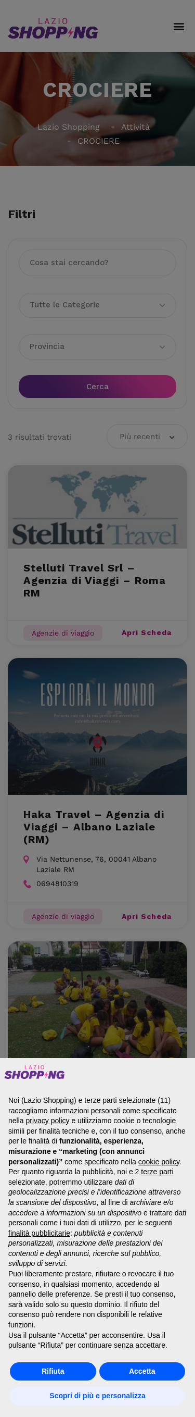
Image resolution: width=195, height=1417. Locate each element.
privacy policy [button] (47, 1120)
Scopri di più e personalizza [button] (97, 1395)
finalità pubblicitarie (39, 1233)
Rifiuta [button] (53, 1371)
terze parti (157, 1171)
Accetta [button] (142, 1371)
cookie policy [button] (158, 1162)
